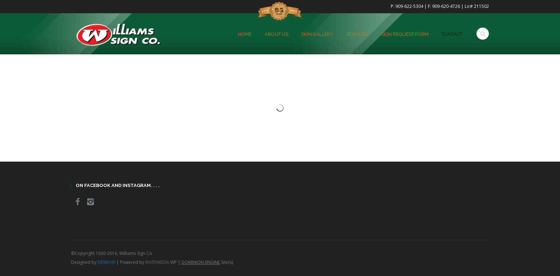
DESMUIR (106, 262)
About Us (276, 34)
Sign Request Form (405, 34)
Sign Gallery (317, 34)
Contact (451, 34)
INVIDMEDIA (157, 262)
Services (357, 34)
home (245, 34)
